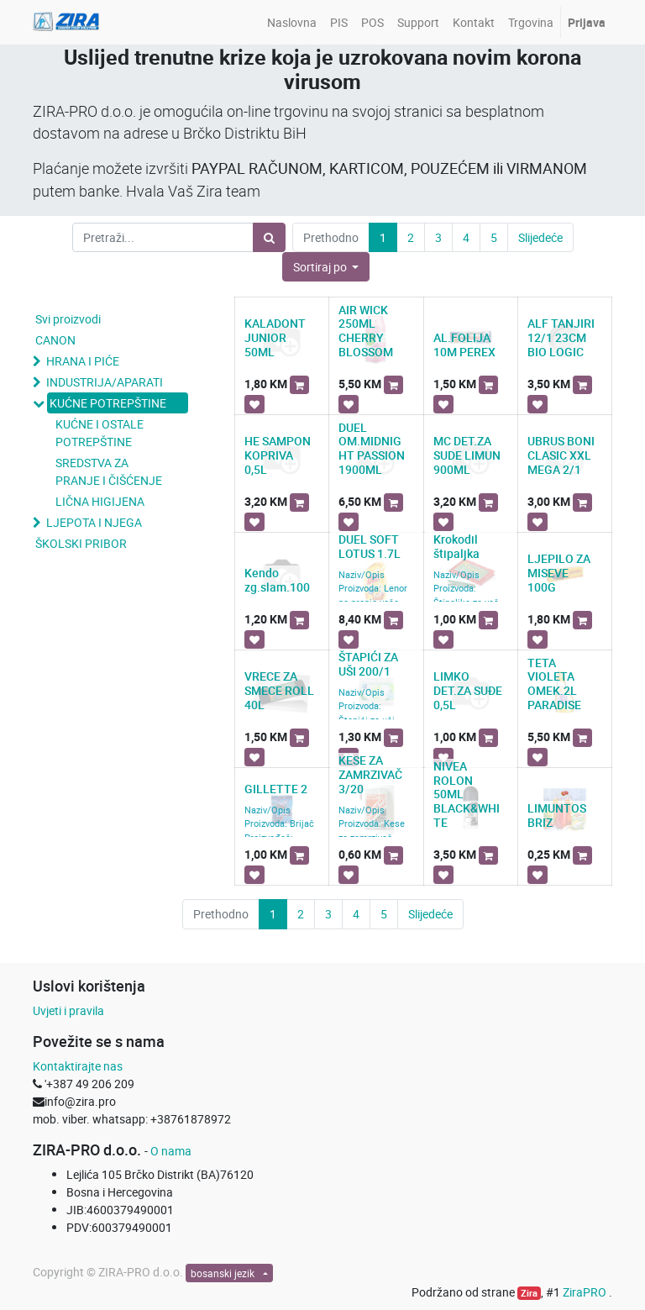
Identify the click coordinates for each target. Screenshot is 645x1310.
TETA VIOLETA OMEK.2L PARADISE (554, 684)
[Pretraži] (269, 237)
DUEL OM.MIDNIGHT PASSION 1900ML (371, 448)
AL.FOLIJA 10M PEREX (464, 344)
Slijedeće (540, 237)
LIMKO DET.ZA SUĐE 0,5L (467, 690)
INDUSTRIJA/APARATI (104, 382)
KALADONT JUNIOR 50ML (275, 337)
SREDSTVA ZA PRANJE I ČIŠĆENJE (108, 471)
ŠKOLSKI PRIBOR (81, 543)
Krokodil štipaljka (456, 546)
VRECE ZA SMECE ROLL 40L (279, 690)
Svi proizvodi (68, 319)
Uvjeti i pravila (68, 1010)
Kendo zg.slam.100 (277, 580)
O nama (170, 1151)
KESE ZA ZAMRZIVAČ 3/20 (370, 774)
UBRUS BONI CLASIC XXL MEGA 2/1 (561, 455)
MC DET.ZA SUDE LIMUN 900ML (467, 455)
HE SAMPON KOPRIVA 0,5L (277, 455)
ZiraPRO (586, 1292)
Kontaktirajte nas (78, 1066)
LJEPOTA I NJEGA (94, 522)
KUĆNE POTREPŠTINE (108, 403)
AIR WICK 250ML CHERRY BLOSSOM (365, 331)
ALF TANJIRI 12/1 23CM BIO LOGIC (561, 337)
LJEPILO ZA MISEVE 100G (558, 572)
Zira (529, 1293)
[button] (326, 266)
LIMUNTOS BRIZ (556, 815)
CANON (55, 340)
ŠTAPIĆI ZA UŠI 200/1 (368, 664)
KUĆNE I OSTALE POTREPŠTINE (99, 433)
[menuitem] (291, 22)
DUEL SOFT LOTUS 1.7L (369, 546)
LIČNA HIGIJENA (99, 501)
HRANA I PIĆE (82, 361)
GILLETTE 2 (275, 789)
